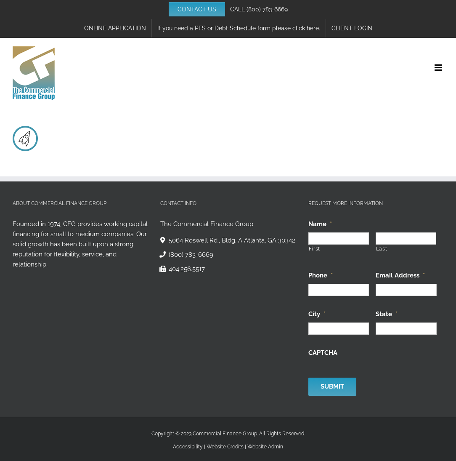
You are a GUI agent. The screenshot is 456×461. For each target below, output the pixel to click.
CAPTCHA (322, 353)
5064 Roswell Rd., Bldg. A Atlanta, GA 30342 (232, 240)
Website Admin (265, 447)
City (317, 314)
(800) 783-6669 (267, 9)
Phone (320, 275)
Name (320, 224)
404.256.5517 (187, 269)
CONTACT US (197, 9)
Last (381, 249)
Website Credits (225, 447)
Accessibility (188, 447)
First (314, 249)
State (387, 314)
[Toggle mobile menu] (439, 67)
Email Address (400, 275)
